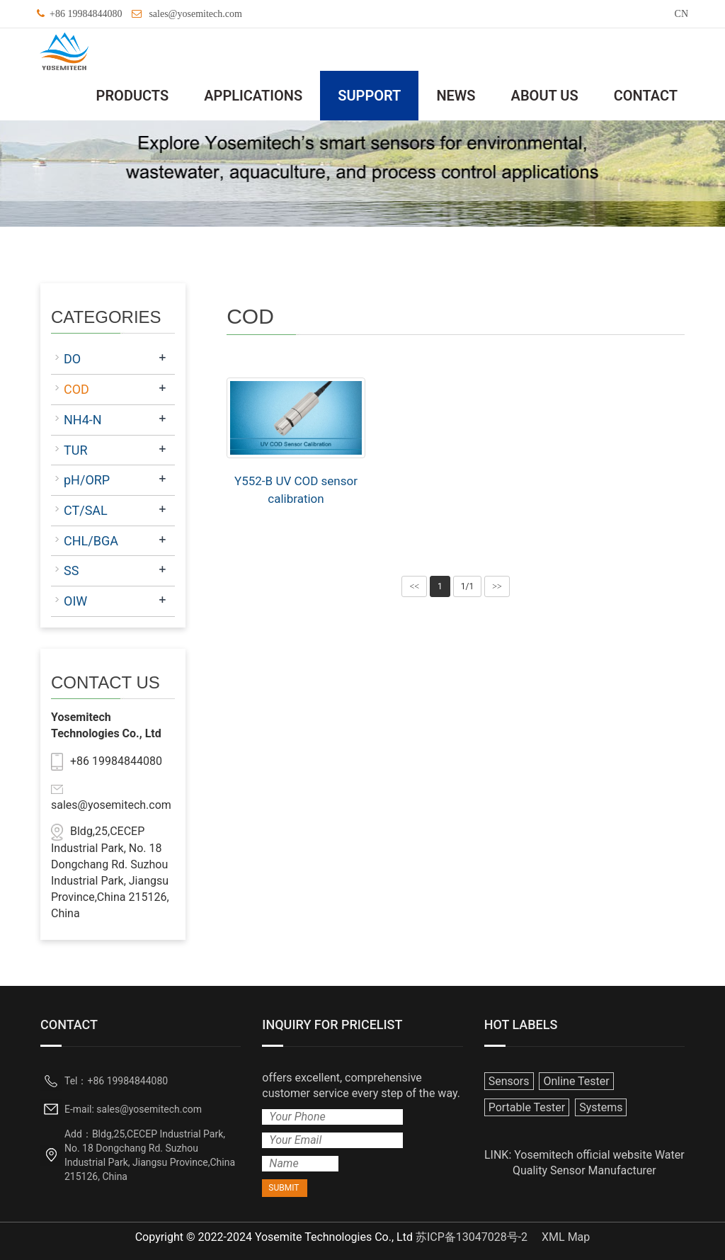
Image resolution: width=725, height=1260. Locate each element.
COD (76, 389)
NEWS (455, 95)
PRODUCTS (132, 95)
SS (71, 570)
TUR (76, 450)
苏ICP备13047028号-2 (471, 1237)
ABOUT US (544, 95)
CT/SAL (86, 510)
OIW (75, 601)
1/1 (467, 586)
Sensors (509, 1081)
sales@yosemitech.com (195, 13)
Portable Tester (527, 1107)
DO (72, 358)
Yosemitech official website (583, 1155)
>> (497, 586)
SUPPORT (369, 95)
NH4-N (83, 419)
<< (414, 586)
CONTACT (646, 95)
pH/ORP (87, 479)
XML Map (566, 1237)
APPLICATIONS (253, 95)
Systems (600, 1107)
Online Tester (576, 1081)
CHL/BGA (91, 540)
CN (681, 13)
